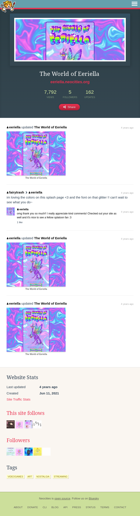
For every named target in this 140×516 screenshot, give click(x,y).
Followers (18, 440)
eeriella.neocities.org (69, 82)
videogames (15, 476)
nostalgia (42, 476)
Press (76, 507)
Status (91, 507)
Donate (32, 507)
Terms (104, 507)
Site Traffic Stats (18, 399)
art (30, 476)
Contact (120, 507)
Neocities (45, 498)
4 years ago (127, 127)
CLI (45, 507)
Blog (55, 507)
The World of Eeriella (50, 127)
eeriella (13, 127)
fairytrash (15, 192)
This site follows (25, 413)
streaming (60, 476)
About (18, 507)
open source (62, 498)
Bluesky (94, 498)
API (65, 507)
